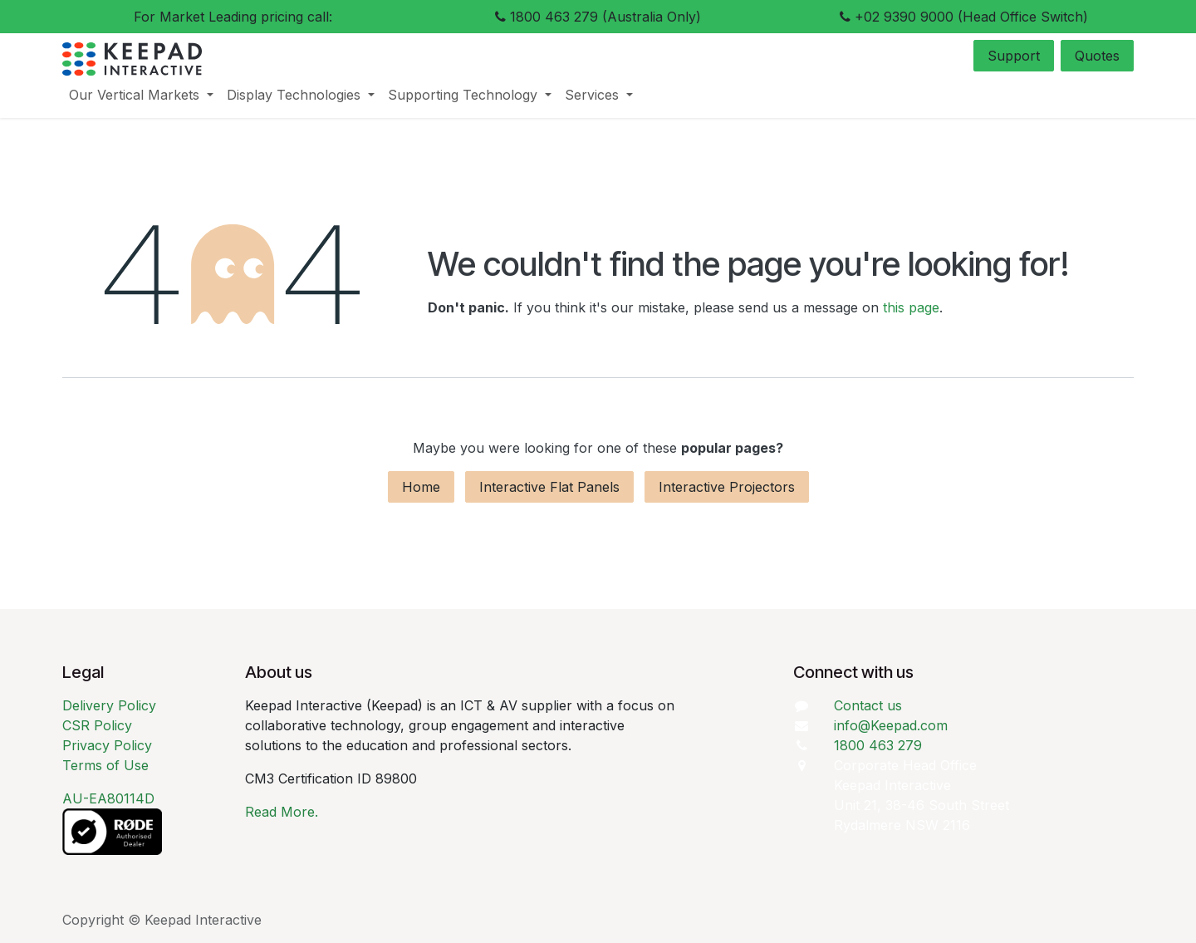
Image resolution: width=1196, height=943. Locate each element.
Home (421, 487)
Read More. (281, 811)
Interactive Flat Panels (549, 487)
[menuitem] (141, 94)
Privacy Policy (107, 745)
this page (911, 307)
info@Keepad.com (891, 725)
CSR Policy (97, 725)
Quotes (1097, 55)
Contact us (868, 705)
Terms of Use (105, 765)
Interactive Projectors (727, 487)
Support (1014, 55)
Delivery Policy (109, 705)
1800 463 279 (878, 745)
